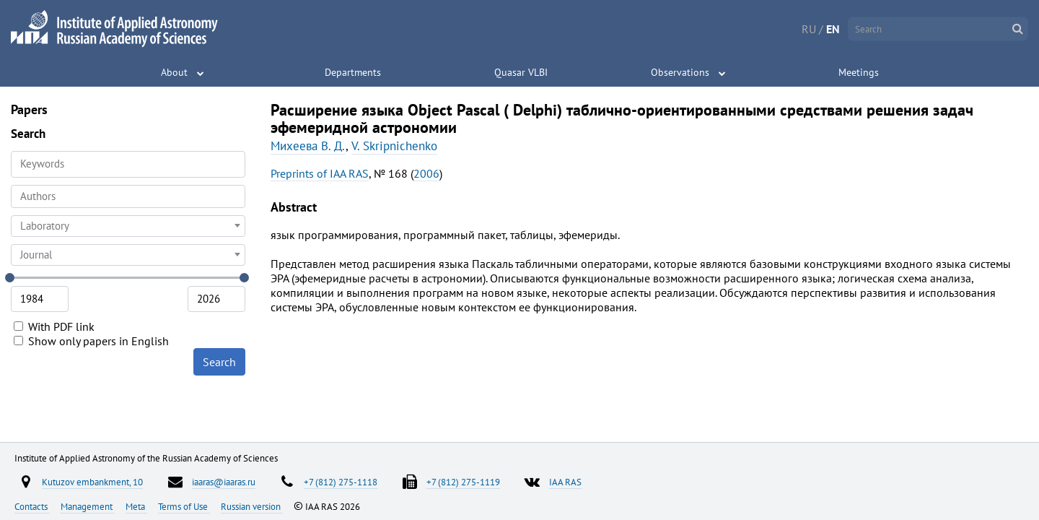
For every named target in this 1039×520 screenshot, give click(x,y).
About (174, 72)
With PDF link (54, 326)
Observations (680, 72)
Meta (136, 506)
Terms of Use (184, 506)
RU (809, 29)
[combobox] (128, 196)
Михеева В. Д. (308, 146)
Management (88, 506)
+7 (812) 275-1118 (340, 481)
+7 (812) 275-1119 (463, 481)
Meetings (858, 72)
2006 (426, 173)
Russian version (252, 506)
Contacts (32, 506)
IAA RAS (565, 481)
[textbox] (128, 226)
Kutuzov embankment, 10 (92, 481)
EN (833, 29)
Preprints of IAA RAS (320, 173)
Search (219, 362)
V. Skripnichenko (394, 146)
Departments (353, 72)
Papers (29, 109)
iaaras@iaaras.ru (223, 481)
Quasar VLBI (521, 72)
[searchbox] (128, 196)
